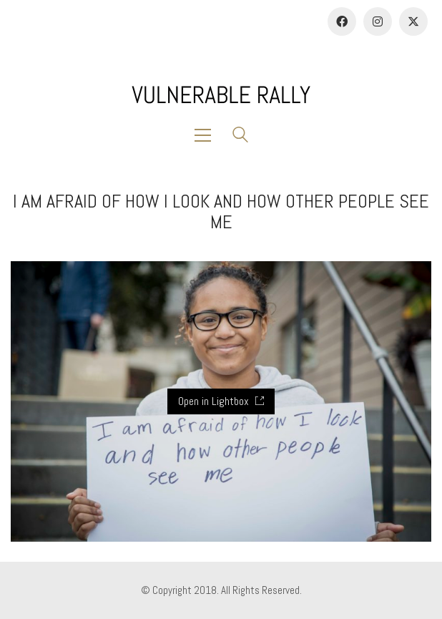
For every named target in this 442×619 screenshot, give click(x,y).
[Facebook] (342, 21)
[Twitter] (413, 21)
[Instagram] (377, 21)
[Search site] (240, 136)
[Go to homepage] (221, 95)
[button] (206, 135)
